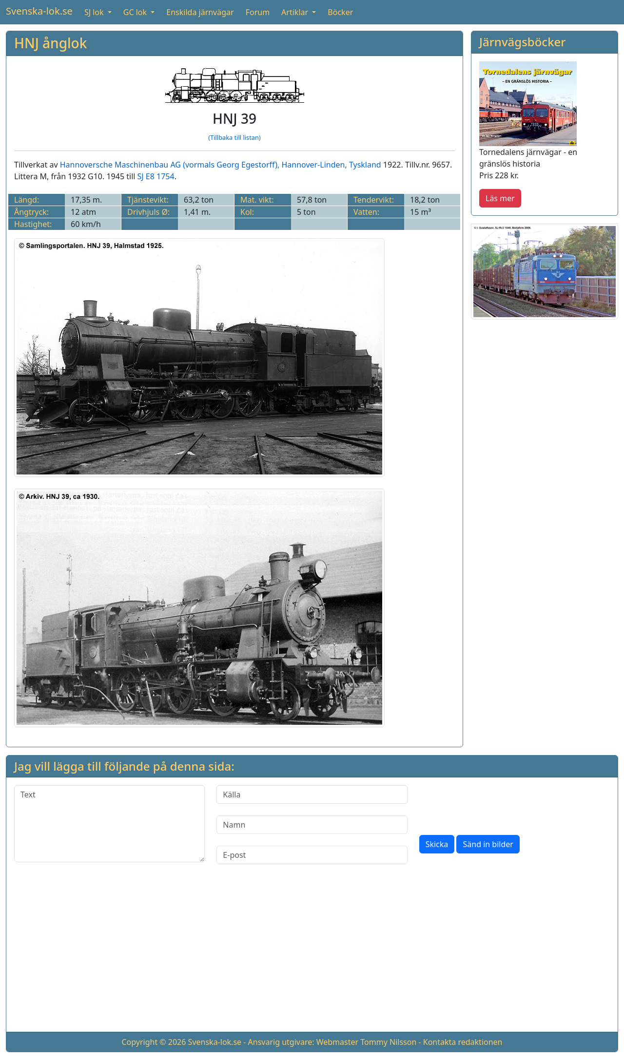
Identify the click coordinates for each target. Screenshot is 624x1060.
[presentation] (493, 804)
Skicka (437, 844)
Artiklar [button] (295, 12)
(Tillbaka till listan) (234, 137)
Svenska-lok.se (39, 11)
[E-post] (311, 855)
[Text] (109, 823)
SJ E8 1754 (156, 176)
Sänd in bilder (488, 844)
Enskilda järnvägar (200, 12)
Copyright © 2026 (153, 1042)
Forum (258, 12)
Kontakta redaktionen (463, 1042)
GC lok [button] (136, 12)
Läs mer (500, 198)
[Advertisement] (312, 956)
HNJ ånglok (50, 43)
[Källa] (311, 794)
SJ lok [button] (95, 12)
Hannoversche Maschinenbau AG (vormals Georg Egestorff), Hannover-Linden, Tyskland (220, 164)
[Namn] (311, 824)
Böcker (340, 12)
